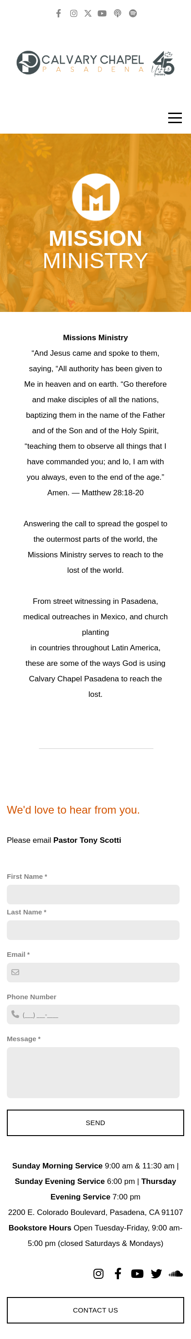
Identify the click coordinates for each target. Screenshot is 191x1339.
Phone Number (32, 997)
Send (95, 1122)
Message (21, 1039)
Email (16, 954)
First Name (25, 876)
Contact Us (95, 1310)
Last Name (24, 912)
